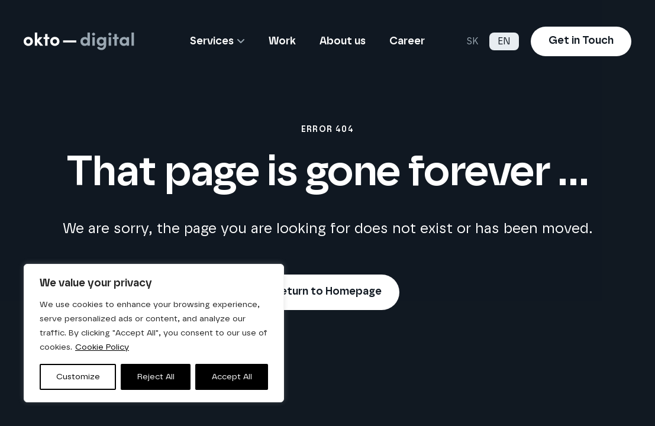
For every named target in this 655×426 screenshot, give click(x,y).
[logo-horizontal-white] (79, 41)
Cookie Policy (102, 347)
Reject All (156, 377)
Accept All (232, 377)
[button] (239, 41)
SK (472, 41)
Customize (78, 377)
